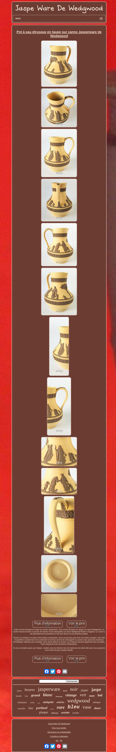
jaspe (96, 689)
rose (38, 703)
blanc (48, 694)
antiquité (48, 702)
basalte (19, 696)
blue (26, 696)
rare (61, 707)
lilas (30, 708)
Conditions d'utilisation (59, 736)
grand (35, 695)
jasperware (49, 689)
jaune (19, 691)
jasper (84, 690)
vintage (71, 695)
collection (54, 713)
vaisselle (21, 708)
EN (57, 741)
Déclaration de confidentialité (59, 732)
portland (41, 708)
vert (83, 695)
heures (30, 689)
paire (52, 709)
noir (74, 689)
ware (92, 696)
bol (100, 695)
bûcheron (59, 696)
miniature (22, 702)
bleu (74, 707)
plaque (43, 712)
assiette (65, 712)
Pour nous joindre (59, 728)
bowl (65, 691)
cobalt (32, 703)
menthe (75, 713)
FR (61, 741)
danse (97, 708)
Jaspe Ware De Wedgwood (59, 724)
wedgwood (78, 701)
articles (60, 702)
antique (96, 702)
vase (87, 707)
